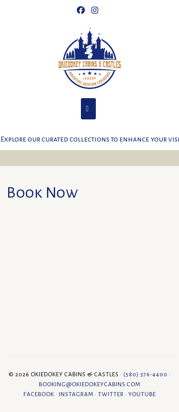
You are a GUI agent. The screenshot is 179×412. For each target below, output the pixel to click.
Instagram (76, 394)
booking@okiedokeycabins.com (90, 384)
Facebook (39, 394)
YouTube (142, 394)
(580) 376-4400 (145, 374)
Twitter (111, 394)
